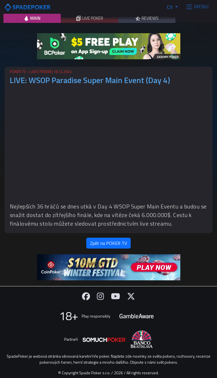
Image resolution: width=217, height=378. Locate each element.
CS (170, 7)
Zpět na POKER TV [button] (108, 243)
